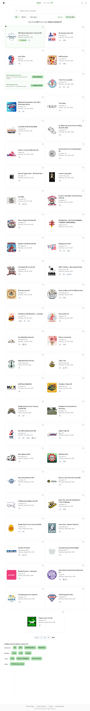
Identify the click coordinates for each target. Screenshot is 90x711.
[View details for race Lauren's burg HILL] (65, 177)
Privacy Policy (30, 706)
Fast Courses (36, 658)
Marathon (42, 647)
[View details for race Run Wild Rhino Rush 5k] (24, 341)
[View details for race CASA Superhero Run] (65, 598)
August (28, 653)
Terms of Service (41, 706)
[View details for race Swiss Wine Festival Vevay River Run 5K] (65, 575)
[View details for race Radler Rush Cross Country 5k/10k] (24, 528)
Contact (51, 706)
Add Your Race (59, 706)
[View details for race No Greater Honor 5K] (65, 37)
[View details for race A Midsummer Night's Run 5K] (24, 505)
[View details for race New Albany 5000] (24, 458)
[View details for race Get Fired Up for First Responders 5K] (65, 154)
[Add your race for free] (24, 85)
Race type (34, 17)
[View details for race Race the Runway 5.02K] (24, 481)
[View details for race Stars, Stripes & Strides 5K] (24, 224)
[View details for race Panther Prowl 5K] (24, 551)
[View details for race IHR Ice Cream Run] (65, 341)
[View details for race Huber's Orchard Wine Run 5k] (24, 154)
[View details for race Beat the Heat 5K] (24, 294)
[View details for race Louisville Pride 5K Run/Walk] (24, 130)
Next (53, 637)
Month (24, 17)
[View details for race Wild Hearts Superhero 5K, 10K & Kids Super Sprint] (24, 107)
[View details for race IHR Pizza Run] (65, 60)
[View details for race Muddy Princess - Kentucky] (24, 575)
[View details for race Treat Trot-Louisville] (65, 83)
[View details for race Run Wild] (24, 200)
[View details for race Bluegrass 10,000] (65, 247)
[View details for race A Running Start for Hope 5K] (24, 598)
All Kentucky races (17, 664)
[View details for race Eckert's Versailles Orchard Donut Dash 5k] (65, 200)
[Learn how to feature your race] (24, 77)
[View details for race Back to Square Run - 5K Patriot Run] (24, 177)
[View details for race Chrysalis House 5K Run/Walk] (65, 551)
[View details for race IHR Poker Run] (65, 458)
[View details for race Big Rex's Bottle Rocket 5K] (24, 247)
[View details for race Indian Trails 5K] (65, 434)
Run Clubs (48, 3)
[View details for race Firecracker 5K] (65, 317)
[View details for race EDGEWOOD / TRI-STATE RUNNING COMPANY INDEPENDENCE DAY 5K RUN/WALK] (65, 224)
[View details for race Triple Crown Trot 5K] (45, 622)
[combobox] (45, 10)
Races (39, 3)
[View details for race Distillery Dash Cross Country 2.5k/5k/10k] (24, 411)
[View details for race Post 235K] (24, 60)
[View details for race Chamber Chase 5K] (65, 388)
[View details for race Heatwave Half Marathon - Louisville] (24, 317)
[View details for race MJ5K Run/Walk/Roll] (24, 388)
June (14, 653)
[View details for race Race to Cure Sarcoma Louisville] (65, 481)
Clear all (60, 17)
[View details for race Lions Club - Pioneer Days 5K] (65, 528)
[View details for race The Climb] (65, 107)
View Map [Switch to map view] (70, 17)
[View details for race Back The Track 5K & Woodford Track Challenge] (65, 505)
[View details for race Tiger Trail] (65, 364)
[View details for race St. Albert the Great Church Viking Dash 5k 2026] (65, 130)
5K (17, 17)
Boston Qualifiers (23, 658)
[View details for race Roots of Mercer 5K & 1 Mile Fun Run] (65, 294)
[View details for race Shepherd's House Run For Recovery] (65, 411)
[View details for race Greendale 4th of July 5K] (24, 271)
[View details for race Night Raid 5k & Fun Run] (24, 364)
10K (20, 647)
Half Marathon (30, 647)
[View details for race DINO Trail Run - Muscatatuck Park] (65, 271)
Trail (12, 658)
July (20, 653)
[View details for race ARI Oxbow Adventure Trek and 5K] (24, 37)
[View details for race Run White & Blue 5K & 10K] (24, 434)
